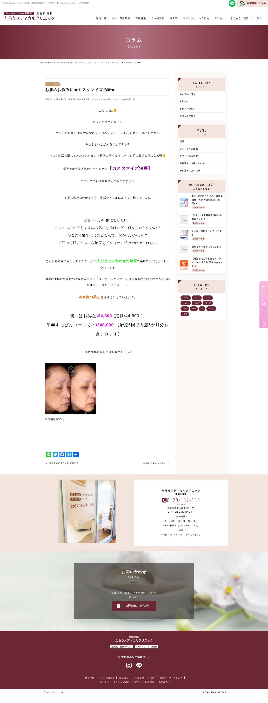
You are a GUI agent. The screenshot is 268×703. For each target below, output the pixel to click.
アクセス (220, 18)
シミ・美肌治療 (121, 18)
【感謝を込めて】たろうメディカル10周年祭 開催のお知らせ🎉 (208, 265)
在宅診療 (163, 682)
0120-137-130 (183, 500)
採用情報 (149, 682)
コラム (258, 18)
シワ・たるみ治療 (121, 99)
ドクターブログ (188, 109)
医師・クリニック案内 (196, 18)
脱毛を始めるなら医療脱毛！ (64, 463)
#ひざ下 (197, 303)
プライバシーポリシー (54, 692)
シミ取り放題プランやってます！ (208, 235)
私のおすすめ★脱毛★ (154, 463)
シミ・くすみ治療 (101, 99)
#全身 (185, 314)
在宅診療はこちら (256, 3)
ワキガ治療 (157, 18)
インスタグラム (129, 665)
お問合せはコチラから (137, 605)
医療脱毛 (141, 18)
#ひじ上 (197, 298)
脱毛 (182, 141)
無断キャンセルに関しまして (208, 249)
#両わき (186, 298)
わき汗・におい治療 (190, 170)
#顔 (202, 308)
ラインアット (139, 665)
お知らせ (184, 101)
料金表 (174, 18)
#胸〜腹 (208, 303)
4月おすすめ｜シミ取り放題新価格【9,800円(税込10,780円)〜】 (208, 202)
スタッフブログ (188, 116)
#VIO (194, 308)
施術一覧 (101, 18)
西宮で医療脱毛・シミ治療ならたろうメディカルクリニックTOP (68, 62)
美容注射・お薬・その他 (192, 163)
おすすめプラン (188, 94)
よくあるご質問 (239, 18)
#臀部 (185, 308)
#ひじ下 (208, 298)
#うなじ (211, 308)
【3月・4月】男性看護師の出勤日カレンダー (208, 220)
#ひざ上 (186, 303)
